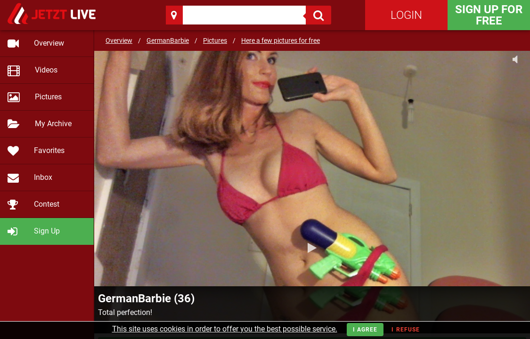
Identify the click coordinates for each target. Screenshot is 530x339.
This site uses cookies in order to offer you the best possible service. (224, 328)
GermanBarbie (168, 40)
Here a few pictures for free (280, 40)
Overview (119, 40)
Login (406, 15)
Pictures (215, 40)
